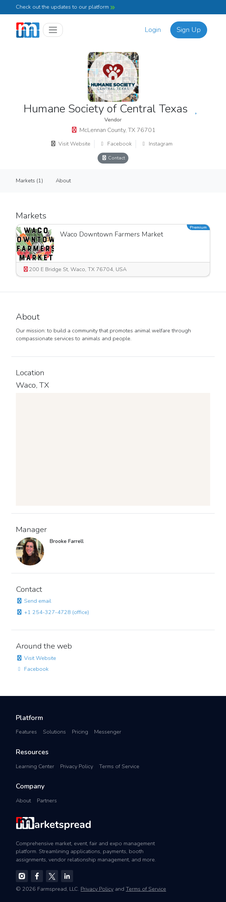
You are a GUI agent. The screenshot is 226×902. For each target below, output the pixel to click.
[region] (113, 449)
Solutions (54, 731)
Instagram (156, 143)
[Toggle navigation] (53, 30)
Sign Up (189, 29)
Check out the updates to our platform (65, 7)
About (63, 180)
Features (26, 731)
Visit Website (70, 143)
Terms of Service (119, 766)
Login (153, 29)
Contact (113, 158)
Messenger (107, 731)
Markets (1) (29, 180)
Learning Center (35, 766)
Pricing (80, 731)
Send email (33, 601)
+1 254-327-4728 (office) (52, 612)
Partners (47, 800)
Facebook (115, 143)
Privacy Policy (76, 766)
